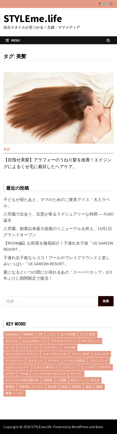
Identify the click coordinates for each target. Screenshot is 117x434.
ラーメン (76, 374)
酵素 (99, 387)
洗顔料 (76, 387)
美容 (6, 149)
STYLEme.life (32, 18)
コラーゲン (51, 347)
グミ (36, 347)
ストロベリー (14, 361)
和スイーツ (78, 380)
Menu (13, 40)
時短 (64, 387)
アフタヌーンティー (64, 341)
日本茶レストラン (31, 387)
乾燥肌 (47, 380)
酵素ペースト (14, 393)
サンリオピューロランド (22, 354)
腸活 (89, 387)
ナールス (54, 361)
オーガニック (91, 341)
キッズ (23, 347)
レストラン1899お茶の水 (22, 380)
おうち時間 (68, 334)
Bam (99, 426)
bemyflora (12, 334)
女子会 (94, 380)
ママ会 (23, 374)
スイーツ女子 (80, 354)
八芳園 (61, 380)
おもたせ (12, 341)
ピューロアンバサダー (96, 367)
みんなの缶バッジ (34, 341)
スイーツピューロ (55, 354)
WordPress (80, 426)
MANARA (28, 334)
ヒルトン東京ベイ (46, 367)
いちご (51, 334)
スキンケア (101, 354)
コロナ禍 (69, 347)
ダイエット (35, 361)
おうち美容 (87, 334)
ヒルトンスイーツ (17, 367)
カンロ (10, 347)
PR (40, 334)
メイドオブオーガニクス (49, 374)
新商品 (10, 387)
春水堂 (52, 387)
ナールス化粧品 (74, 361)
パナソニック (99, 361)
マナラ (10, 374)
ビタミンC (69, 367)
